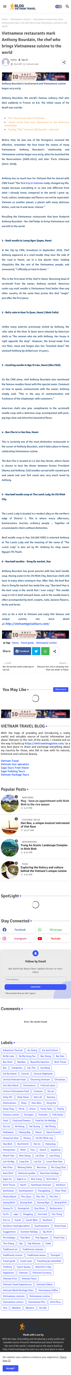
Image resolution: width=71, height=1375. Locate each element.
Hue (33, 1149)
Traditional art (10, 1249)
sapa (15, 1214)
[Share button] (54, 651)
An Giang (32, 1050)
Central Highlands (43, 1073)
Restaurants (56, 1208)
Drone (32, 1108)
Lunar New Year (54, 1161)
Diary (24, 1102)
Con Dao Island (10, 1085)
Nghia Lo (21, 1179)
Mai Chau (8, 1167)
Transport (55, 1255)
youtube (56, 938)
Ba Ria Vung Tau (27, 1056)
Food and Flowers (22, 1120)
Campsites (16, 1067)
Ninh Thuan (9, 1184)
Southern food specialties (16, 1225)
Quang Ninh (60, 1202)
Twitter (36, 651)
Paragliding (44, 1190)
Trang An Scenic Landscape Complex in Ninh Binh (44, 847)
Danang (51, 1097)
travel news (26, 1261)
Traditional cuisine (12, 1255)
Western (30, 1307)
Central (25, 1073)
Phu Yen (54, 1196)
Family (60, 1108)
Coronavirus (29, 1085)
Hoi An (37, 1143)
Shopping (28, 1214)
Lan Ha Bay (8, 1161)
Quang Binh (9, 1202)
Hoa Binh (7, 1143)
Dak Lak (38, 1097)
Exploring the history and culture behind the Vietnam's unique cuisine (44, 869)
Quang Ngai (43, 1202)
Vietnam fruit (10, 1278)
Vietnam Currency (42, 1272)
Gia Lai (6, 1126)
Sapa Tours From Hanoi (15, 768)
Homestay (50, 1143)
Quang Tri (8, 1208)
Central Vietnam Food (14, 1079)
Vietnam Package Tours (15, 774)
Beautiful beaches (39, 1061)
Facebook (24, 651)
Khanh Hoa (8, 1155)
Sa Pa (6, 1214)
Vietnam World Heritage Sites (18, 1290)
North (23, 1184)
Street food (60, 1225)
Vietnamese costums (14, 1296)
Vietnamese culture (13, 1302)
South (18, 1220)
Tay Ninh (47, 1231)
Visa (5, 1307)
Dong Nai (51, 1102)
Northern (61, 1184)
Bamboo (21, 1061)
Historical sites (11, 1138)
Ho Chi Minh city (44, 1138)
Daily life (7, 1097)
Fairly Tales (46, 1108)
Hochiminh (23, 1143)
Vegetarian (8, 1272)
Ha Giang (19, 1126)
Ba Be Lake (8, 1056)
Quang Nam (26, 1202)
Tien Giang (8, 1243)
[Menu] (5, 6)
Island (43, 1149)
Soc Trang (57, 1214)
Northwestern (26, 1190)
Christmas (60, 1079)
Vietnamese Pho (36, 1302)
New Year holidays (49, 1173)
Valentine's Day (43, 1266)
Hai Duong (34, 1126)
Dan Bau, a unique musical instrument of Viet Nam (45, 824)
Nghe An (7, 1179)
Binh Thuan (60, 1061)
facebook (20, 930)
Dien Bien (36, 1102)
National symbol (26, 1173)
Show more (60, 689)
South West (32, 1220)
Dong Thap (8, 1108)
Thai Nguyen (41, 1237)
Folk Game (57, 1114)
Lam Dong (54, 1155)
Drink (22, 1108)
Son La (6, 1220)
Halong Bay (25, 1132)
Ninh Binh (51, 1179)
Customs (38, 1091)
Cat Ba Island (9, 1073)
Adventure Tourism (13, 1050)
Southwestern (41, 1225)
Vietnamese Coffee (48, 1290)
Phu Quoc (26, 1196)
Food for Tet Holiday (45, 1120)
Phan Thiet (60, 1190)
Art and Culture (50, 1050)
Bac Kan (60, 1056)
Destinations (9, 1102)
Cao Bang (45, 1067)
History (27, 1138)
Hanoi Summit (53, 1132)
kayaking (55, 1149)
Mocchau (41, 1167)
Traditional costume (32, 1249)
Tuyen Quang (23, 1266)
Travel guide (27, 642)
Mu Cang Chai (58, 1167)
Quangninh (23, 1208)
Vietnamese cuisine (20, 19)
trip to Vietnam (34, 183)
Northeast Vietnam (41, 1184)
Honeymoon (9, 1149)
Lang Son (24, 1161)
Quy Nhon (39, 1208)
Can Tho (31, 1067)
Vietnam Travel (10, 761)
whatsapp (56, 930)
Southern (47, 1220)
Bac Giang (45, 1056)
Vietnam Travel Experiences (17, 1284)
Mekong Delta (24, 1167)
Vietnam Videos (44, 1284)
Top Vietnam (34, 1243)
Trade (48, 1243)
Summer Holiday (29, 1231)
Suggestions (9, 1231)
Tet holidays (9, 1237)
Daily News (23, 1097)
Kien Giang (25, 1155)
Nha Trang (36, 1179)
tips (21, 1243)
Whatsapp (45, 651)
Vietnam (23, 1272)
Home (5, 19)
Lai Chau (40, 1155)
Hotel (23, 1149)
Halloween (8, 1132)
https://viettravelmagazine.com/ (44, 743)
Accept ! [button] (10, 1368)
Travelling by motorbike (49, 1261)
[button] (58, 6)
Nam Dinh (8, 1173)
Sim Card (42, 1214)
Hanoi (15, 642)
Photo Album (9, 1196)
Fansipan (29, 1114)
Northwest (8, 1190)
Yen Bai (43, 1307)
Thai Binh (25, 1237)
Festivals (43, 1114)
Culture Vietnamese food (16, 1091)
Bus (5, 1067)
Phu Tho (40, 1196)
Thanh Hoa (58, 1237)
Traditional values (36, 1255)
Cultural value (47, 1085)
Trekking (7, 1266)
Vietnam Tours (29, 1278)
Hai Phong (50, 1126)
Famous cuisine (11, 1114)
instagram (20, 938)
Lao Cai (37, 1161)
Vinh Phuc (55, 1302)
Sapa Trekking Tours (13, 771)
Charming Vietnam (40, 1079)
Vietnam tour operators (15, 764)
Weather (16, 1307)
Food (5, 1120)
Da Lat (50, 1091)
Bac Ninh (8, 1061)
